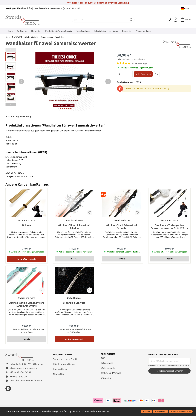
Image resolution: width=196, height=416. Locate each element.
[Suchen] (131, 19)
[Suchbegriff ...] (100, 19)
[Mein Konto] (176, 20)
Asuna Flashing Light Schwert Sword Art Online (26, 304)
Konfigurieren (160, 411)
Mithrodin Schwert (74, 302)
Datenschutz (107, 363)
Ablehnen (146, 411)
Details (74, 259)
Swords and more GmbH (65, 359)
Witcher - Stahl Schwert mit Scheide (122, 226)
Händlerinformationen (64, 364)
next (58, 108)
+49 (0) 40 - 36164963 (20, 372)
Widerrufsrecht (108, 368)
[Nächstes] (108, 81)
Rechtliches (108, 354)
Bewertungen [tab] (26, 116)
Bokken (26, 225)
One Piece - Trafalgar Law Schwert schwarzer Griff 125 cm (169, 226)
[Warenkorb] (185, 20)
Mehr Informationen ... (101, 411)
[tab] (12, 116)
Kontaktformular (34, 380)
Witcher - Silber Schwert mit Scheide (74, 226)
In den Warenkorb (143, 74)
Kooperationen (60, 369)
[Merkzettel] (169, 20)
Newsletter (58, 374)
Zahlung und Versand (111, 373)
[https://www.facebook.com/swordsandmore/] (8, 388)
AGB (103, 358)
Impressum (106, 378)
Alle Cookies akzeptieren (181, 411)
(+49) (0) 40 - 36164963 (68, 8)
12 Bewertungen (140, 63)
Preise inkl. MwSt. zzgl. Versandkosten (131, 59)
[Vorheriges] (21, 81)
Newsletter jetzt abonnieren (169, 371)
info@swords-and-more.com (42, 8)
